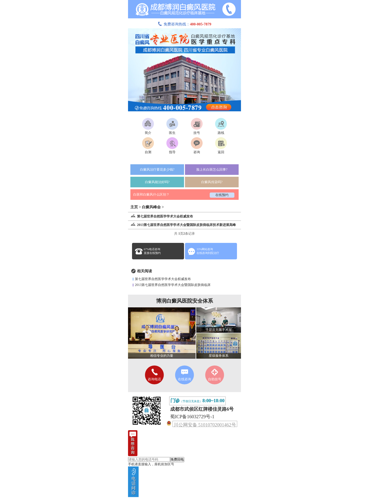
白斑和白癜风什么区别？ (151, 194)
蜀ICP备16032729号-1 (192, 416)
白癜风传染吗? (211, 182)
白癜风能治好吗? (157, 182)
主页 (134, 207)
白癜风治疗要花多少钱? (157, 169)
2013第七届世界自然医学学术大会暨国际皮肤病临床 (173, 285)
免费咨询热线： (184, 24)
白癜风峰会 (151, 207)
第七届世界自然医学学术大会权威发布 (163, 279)
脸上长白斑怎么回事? (211, 169)
